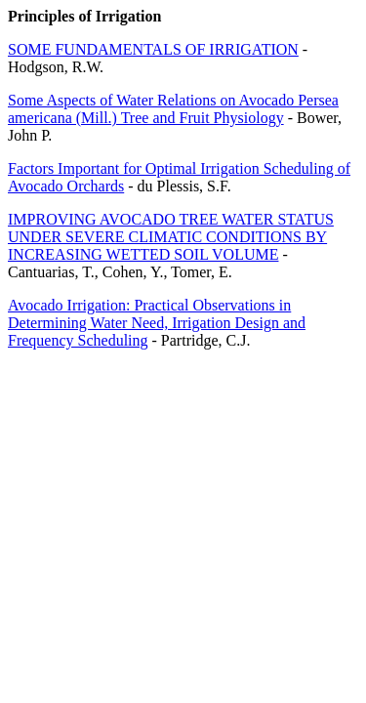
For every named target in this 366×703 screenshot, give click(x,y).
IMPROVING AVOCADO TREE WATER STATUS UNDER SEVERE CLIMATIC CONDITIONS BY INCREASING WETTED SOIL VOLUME (171, 237)
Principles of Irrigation (84, 16)
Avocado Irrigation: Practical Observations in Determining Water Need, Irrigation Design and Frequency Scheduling (156, 323)
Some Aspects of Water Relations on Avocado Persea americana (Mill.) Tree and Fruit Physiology (173, 109)
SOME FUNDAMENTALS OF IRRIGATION (153, 49)
